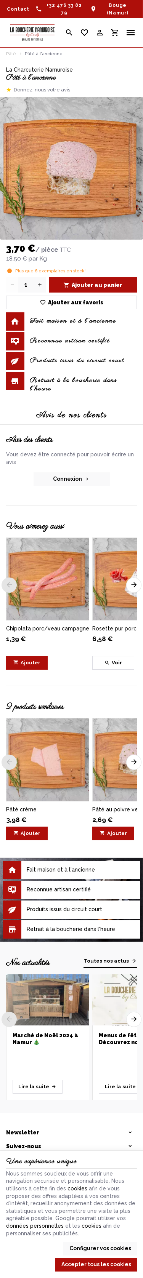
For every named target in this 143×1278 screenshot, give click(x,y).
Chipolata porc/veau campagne (47, 628)
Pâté (11, 53)
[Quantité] (26, 285)
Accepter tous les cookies (96, 1264)
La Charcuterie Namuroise (39, 70)
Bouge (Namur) (118, 9)
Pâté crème (21, 809)
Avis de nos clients (71, 415)
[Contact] (18, 9)
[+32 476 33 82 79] (59, 9)
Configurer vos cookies (100, 1248)
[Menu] (130, 32)
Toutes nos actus (106, 961)
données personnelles (35, 1226)
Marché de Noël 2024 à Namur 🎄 (45, 1038)
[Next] (133, 585)
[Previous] (9, 585)
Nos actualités (28, 963)
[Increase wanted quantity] (40, 285)
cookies (77, 1188)
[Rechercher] (69, 32)
